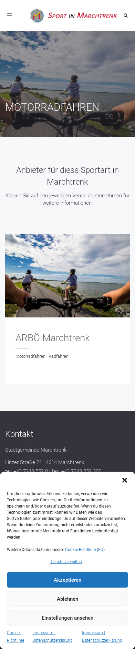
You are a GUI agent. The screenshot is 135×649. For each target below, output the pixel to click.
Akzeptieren (67, 580)
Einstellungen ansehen (67, 618)
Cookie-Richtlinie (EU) (85, 549)
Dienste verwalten (66, 561)
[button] (124, 480)
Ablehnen (67, 599)
